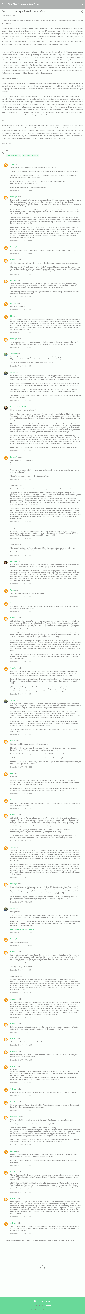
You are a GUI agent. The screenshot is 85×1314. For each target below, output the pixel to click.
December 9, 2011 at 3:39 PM (20, 1192)
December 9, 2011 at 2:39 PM (20, 1145)
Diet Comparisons (13, 156)
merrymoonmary (47, 1305)
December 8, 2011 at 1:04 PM (20, 970)
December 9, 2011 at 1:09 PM (20, 1083)
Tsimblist (13, 354)
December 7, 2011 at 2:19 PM (20, 332)
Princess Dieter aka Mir (18, 407)
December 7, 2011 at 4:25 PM (20, 479)
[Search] (82, 4)
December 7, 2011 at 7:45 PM (20, 611)
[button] (82, 12)
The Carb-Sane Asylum (23, 4)
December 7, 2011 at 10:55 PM (21, 767)
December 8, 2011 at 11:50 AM (21, 945)
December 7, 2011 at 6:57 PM (20, 555)
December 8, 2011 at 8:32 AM (20, 877)
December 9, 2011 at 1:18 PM (20, 1096)
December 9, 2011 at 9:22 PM (20, 1234)
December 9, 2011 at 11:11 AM (21, 1045)
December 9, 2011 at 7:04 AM (20, 1032)
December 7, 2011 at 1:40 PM (20, 297)
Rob (11, 773)
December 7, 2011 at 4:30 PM (20, 522)
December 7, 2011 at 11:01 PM (21, 794)
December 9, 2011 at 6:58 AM (20, 1017)
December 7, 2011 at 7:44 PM (20, 597)
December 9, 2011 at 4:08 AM (20, 993)
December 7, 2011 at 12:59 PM (21, 253)
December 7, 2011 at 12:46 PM (21, 241)
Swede (12, 372)
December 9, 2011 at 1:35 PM (20, 1110)
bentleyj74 (13, 197)
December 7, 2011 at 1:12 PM (20, 274)
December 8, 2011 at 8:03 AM (20, 841)
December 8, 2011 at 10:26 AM (21, 902)
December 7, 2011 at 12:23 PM (21, 190)
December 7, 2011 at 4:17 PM (20, 451)
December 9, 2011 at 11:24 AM (21, 1060)
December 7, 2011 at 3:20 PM (20, 366)
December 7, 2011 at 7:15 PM (20, 584)
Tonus (12, 590)
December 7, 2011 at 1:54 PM (20, 310)
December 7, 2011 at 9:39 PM (20, 734)
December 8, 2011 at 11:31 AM (21, 933)
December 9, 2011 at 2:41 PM (20, 1166)
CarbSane (13, 260)
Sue (11, 800)
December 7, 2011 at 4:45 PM (20, 538)
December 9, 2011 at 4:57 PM (20, 1217)
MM (11, 316)
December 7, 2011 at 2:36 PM (20, 347)
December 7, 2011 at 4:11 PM (20, 400)
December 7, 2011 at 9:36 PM (20, 694)
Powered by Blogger (42, 1301)
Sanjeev (13, 741)
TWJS (12, 164)
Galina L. (13, 1039)
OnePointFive (15, 1117)
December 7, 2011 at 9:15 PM (20, 662)
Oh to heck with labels (30, 156)
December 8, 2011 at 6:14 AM (20, 808)
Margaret (13, 561)
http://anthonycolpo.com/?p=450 (22, 929)
